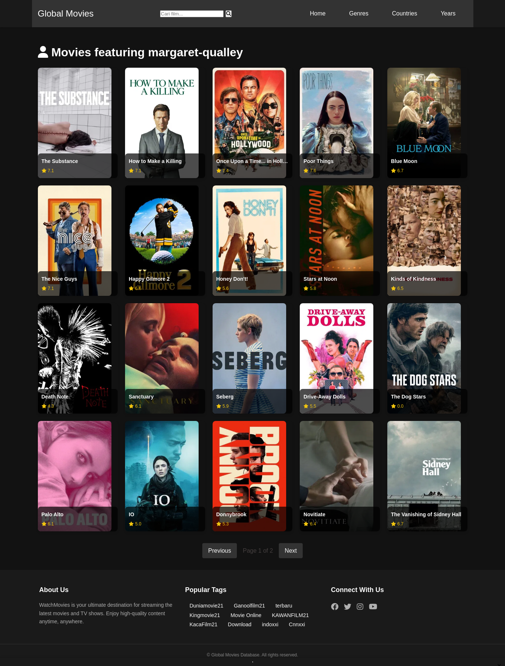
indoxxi (270, 624)
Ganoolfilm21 (249, 606)
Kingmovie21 (204, 615)
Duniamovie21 (206, 606)
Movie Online (246, 615)
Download (240, 624)
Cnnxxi (297, 624)
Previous (219, 551)
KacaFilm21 (203, 624)
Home (318, 13)
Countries (404, 13)
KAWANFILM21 (290, 615)
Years (448, 13)
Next (291, 551)
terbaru (283, 606)
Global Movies (66, 13)
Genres (358, 13)
